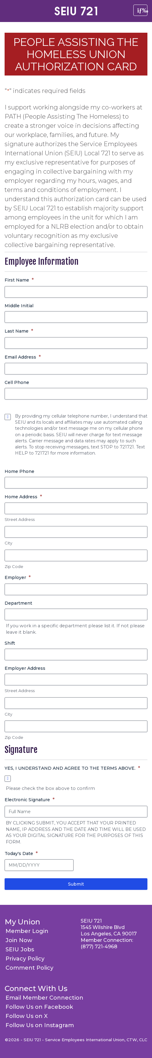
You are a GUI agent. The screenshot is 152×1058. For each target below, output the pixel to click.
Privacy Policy (25, 958)
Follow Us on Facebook (39, 1007)
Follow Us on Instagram (40, 1025)
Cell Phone (17, 382)
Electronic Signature (30, 799)
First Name (19, 280)
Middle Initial (19, 305)
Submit (76, 884)
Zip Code (14, 566)
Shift (10, 643)
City (8, 542)
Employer (18, 577)
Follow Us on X (27, 1016)
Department (18, 603)
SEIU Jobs (20, 949)
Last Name (19, 331)
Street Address (20, 519)
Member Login (27, 931)
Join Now (19, 940)
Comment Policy (29, 967)
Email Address (23, 357)
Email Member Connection (44, 997)
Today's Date (21, 853)
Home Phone (19, 471)
